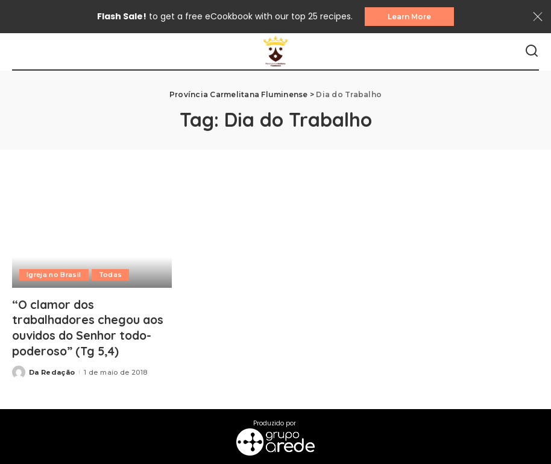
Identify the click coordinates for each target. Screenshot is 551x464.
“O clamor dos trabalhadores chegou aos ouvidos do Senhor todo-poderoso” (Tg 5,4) (90, 327)
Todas (112, 275)
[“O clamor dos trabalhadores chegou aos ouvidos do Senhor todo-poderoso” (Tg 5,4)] (92, 234)
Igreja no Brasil (55, 275)
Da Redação (52, 371)
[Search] (531, 52)
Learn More (409, 16)
